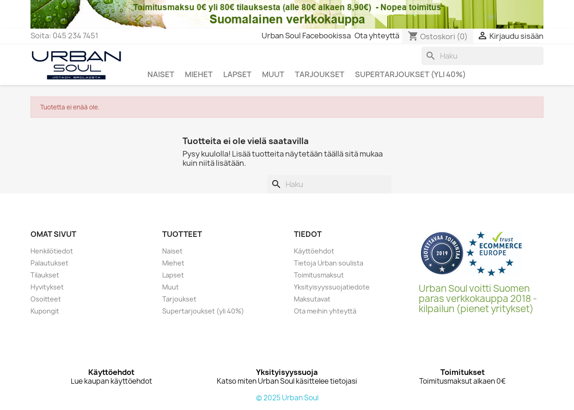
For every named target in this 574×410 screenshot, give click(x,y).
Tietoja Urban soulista (328, 263)
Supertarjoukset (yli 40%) (203, 311)
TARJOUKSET (319, 74)
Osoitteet (46, 299)
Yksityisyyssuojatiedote (332, 287)
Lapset (173, 275)
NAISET (160, 74)
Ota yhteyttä (376, 35)
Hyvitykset (47, 287)
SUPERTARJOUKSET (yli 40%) (410, 74)
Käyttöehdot (314, 251)
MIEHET (199, 74)
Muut (170, 287)
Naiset (172, 251)
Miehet (173, 263)
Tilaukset (45, 275)
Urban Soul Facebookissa (306, 35)
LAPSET (237, 74)
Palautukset (49, 263)
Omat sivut (53, 234)
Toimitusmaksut (319, 275)
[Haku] (482, 56)
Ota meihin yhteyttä (325, 311)
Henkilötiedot (52, 251)
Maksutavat (312, 299)
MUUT (273, 74)
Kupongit (45, 311)
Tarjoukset (179, 299)
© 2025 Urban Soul (287, 398)
